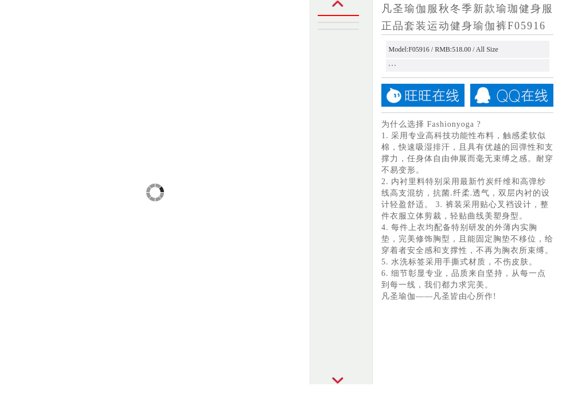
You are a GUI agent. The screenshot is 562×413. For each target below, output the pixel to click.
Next (341, 376)
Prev (341, 7)
